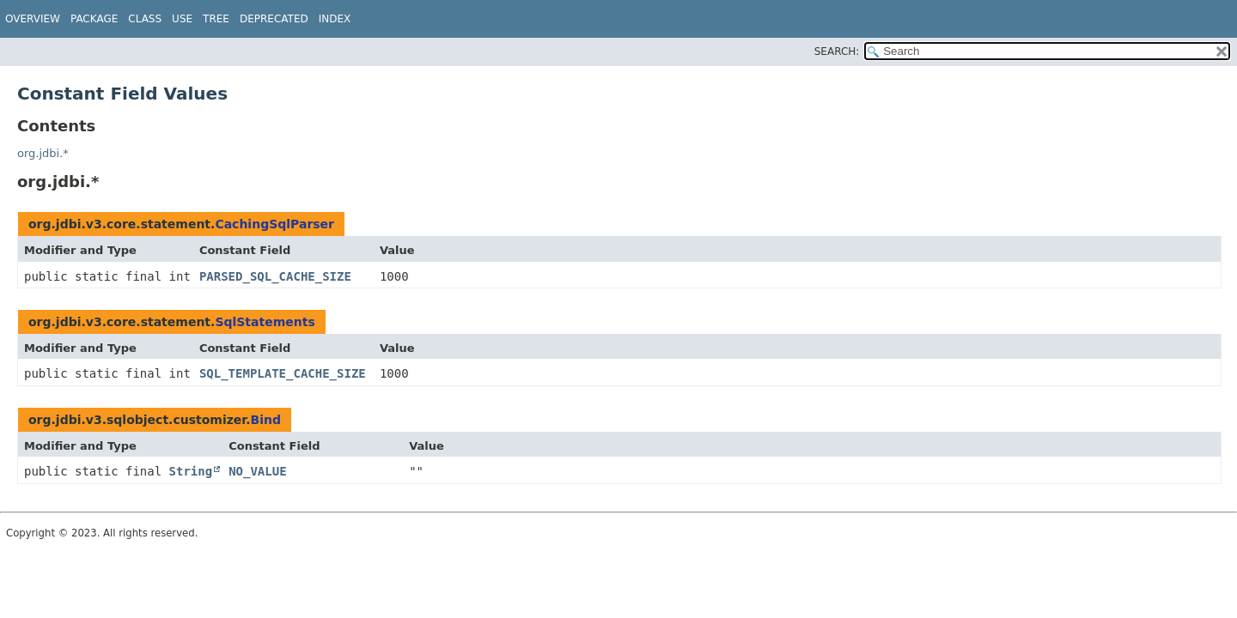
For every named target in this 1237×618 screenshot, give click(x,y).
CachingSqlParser (274, 224)
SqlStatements (264, 322)
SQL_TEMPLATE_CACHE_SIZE (282, 373)
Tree (216, 19)
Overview (32, 19)
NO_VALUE (257, 471)
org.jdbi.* (43, 153)
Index (335, 19)
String (191, 471)
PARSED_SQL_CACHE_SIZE (275, 276)
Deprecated (274, 19)
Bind (266, 420)
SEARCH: (837, 51)
